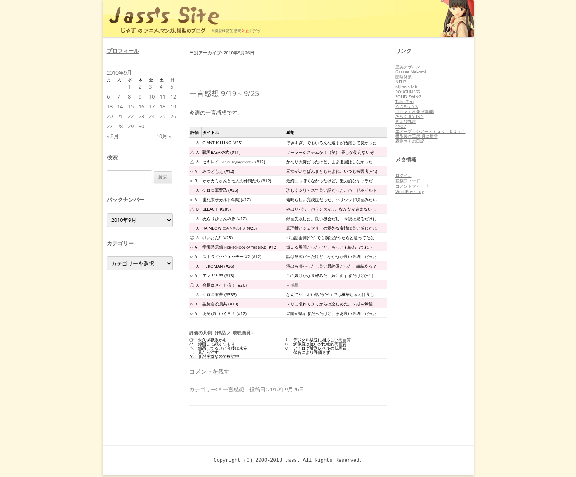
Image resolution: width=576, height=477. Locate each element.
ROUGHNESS (407, 91)
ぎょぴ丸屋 (405, 121)
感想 (294, 285)
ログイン (403, 175)
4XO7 (400, 126)
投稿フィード (407, 180)
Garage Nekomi (410, 72)
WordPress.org (409, 191)
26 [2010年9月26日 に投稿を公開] (173, 116)
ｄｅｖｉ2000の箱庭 (414, 111)
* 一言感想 (231, 389)
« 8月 (113, 136)
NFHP (400, 82)
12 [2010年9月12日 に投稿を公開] (173, 96)
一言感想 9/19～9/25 (224, 93)
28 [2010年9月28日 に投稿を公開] (120, 126)
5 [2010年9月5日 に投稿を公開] (171, 86)
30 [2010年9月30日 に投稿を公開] (141, 126)
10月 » (163, 136)
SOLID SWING (408, 96)
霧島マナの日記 (409, 141)
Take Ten (404, 101)
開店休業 (403, 77)
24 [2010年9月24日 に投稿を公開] (152, 116)
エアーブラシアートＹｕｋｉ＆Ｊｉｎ (430, 131)
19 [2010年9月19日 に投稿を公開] (173, 106)
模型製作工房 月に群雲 (416, 136)
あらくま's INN (409, 116)
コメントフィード (411, 186)
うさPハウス (406, 106)
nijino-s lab (406, 86)
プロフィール (123, 50)
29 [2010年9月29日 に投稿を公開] (131, 126)
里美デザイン (407, 67)
